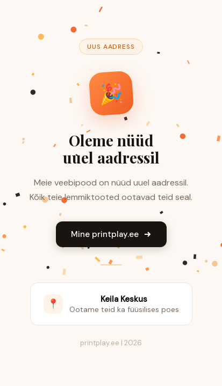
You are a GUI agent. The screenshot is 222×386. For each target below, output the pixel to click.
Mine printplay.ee (111, 234)
